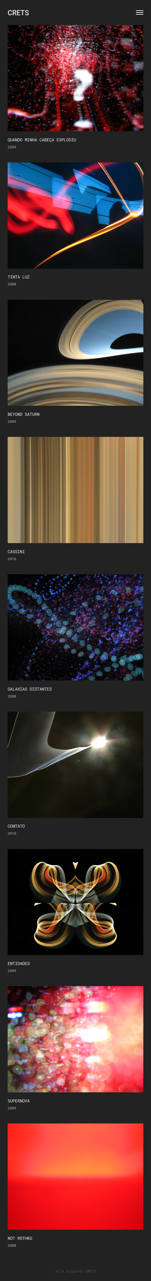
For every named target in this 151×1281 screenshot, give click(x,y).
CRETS (18, 12)
